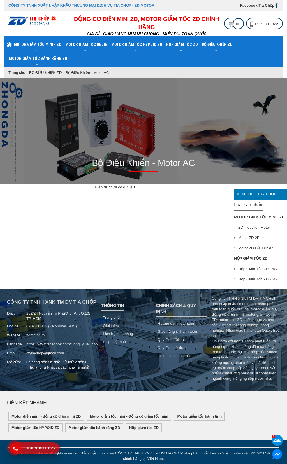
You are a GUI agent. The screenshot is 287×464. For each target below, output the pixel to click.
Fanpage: (14, 344)
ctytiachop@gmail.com (45, 353)
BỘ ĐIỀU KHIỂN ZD (45, 73)
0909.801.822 (266, 24)
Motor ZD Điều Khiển (256, 248)
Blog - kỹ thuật (115, 342)
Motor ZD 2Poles (252, 238)
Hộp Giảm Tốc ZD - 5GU (258, 269)
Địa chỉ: (13, 313)
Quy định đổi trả (171, 340)
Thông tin (112, 305)
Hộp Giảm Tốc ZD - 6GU (258, 279)
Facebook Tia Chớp (257, 5)
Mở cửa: (14, 362)
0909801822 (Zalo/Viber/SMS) (51, 326)
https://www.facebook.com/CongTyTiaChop (62, 344)
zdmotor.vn (35, 335)
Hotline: (13, 326)
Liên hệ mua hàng (118, 334)
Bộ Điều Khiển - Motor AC (87, 73)
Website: (14, 335)
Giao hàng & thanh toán (177, 331)
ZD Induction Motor (254, 227)
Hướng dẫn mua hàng (176, 323)
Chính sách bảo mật (174, 356)
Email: (12, 353)
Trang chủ (16, 73)
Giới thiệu (111, 326)
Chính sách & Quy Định (176, 308)
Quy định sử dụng (173, 348)
